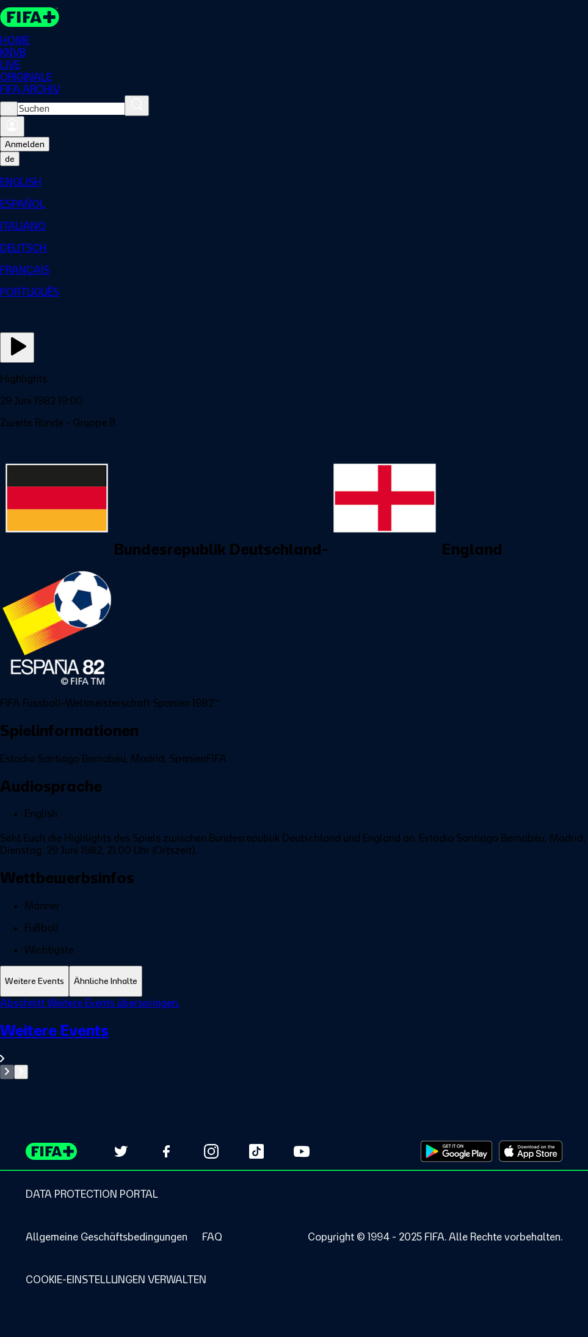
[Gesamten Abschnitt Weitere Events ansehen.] (294, 1043)
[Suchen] (137, 105)
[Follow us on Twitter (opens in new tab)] (120, 1151)
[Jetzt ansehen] (17, 347)
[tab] (34, 981)
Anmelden (25, 144)
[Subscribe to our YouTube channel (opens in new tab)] (301, 1151)
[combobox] (71, 109)
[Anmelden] (12, 126)
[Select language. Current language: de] (10, 158)
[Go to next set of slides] (21, 1072)
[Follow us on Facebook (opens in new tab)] (166, 1151)
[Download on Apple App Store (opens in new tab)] (530, 1151)
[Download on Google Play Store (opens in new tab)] (456, 1151)
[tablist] (294, 981)
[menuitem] (294, 182)
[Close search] (9, 108)
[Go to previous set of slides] (7, 1072)
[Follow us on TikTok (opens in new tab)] (256, 1151)
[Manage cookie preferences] (116, 1279)
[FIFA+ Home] (29, 17)
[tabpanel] (294, 1038)
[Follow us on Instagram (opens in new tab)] (211, 1151)
